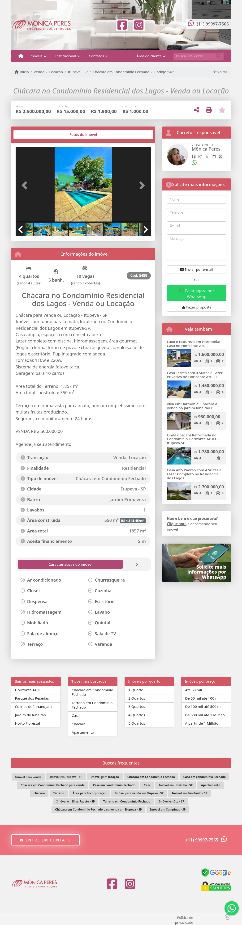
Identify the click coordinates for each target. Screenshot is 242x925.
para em (139, 793)
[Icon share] (122, 24)
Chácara (78, 724)
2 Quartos (136, 698)
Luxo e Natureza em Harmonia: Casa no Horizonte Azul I (193, 343)
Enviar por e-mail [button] (196, 269)
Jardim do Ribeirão (30, 715)
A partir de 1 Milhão (201, 723)
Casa (76, 715)
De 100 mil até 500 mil (203, 706)
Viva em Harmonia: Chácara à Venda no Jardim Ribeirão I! (192, 405)
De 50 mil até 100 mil (202, 698)
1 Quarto (135, 690)
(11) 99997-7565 (213, 24)
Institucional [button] (65, 56)
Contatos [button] (96, 56)
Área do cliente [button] (149, 56)
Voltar (220, 71)
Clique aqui (176, 523)
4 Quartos (136, 715)
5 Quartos (136, 723)
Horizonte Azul (27, 690)
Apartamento (83, 732)
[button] (26, 185)
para (28, 777)
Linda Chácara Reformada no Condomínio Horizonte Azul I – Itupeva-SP (193, 439)
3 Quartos (136, 706)
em (66, 777)
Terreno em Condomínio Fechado (92, 705)
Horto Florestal (27, 723)
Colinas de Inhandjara (33, 706)
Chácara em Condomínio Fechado (121, 71)
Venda (39, 71)
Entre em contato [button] (45, 840)
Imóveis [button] (36, 56)
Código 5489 (164, 71)
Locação (56, 71)
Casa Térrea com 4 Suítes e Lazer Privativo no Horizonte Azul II (195, 374)
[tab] (30, 134)
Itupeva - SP (78, 71)
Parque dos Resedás (32, 698)
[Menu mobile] (20, 56)
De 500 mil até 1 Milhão (205, 715)
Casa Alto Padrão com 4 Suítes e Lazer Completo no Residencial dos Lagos (194, 474)
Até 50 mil (193, 690)
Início (22, 71)
